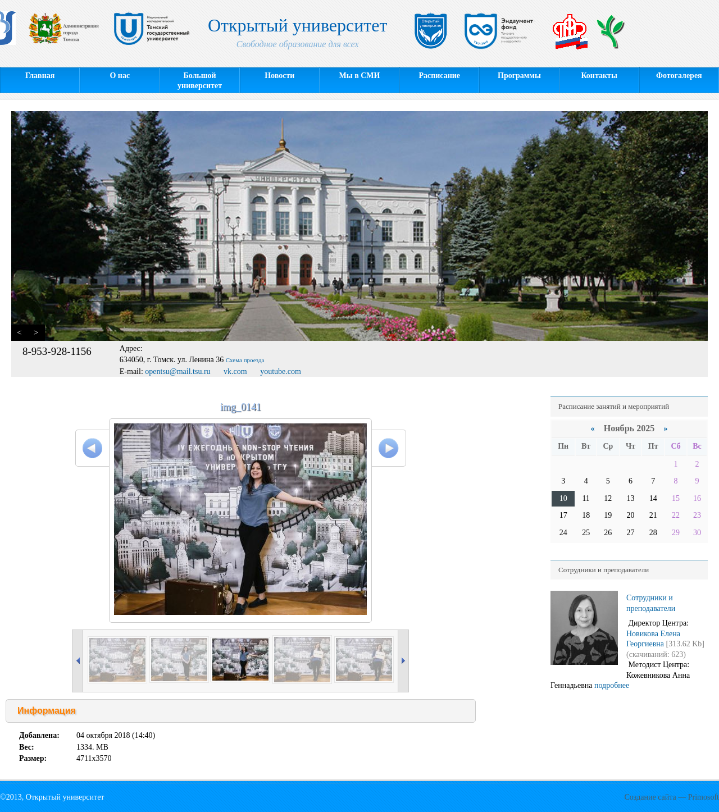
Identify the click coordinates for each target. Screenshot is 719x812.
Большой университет (200, 80)
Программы (519, 75)
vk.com (235, 371)
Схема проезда (245, 360)
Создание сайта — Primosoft (672, 797)
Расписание (439, 75)
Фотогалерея (679, 75)
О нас (120, 75)
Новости (279, 75)
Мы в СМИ (359, 75)
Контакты (599, 75)
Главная (39, 75)
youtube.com (280, 371)
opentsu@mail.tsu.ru (177, 371)
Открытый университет (298, 34)
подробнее (611, 685)
